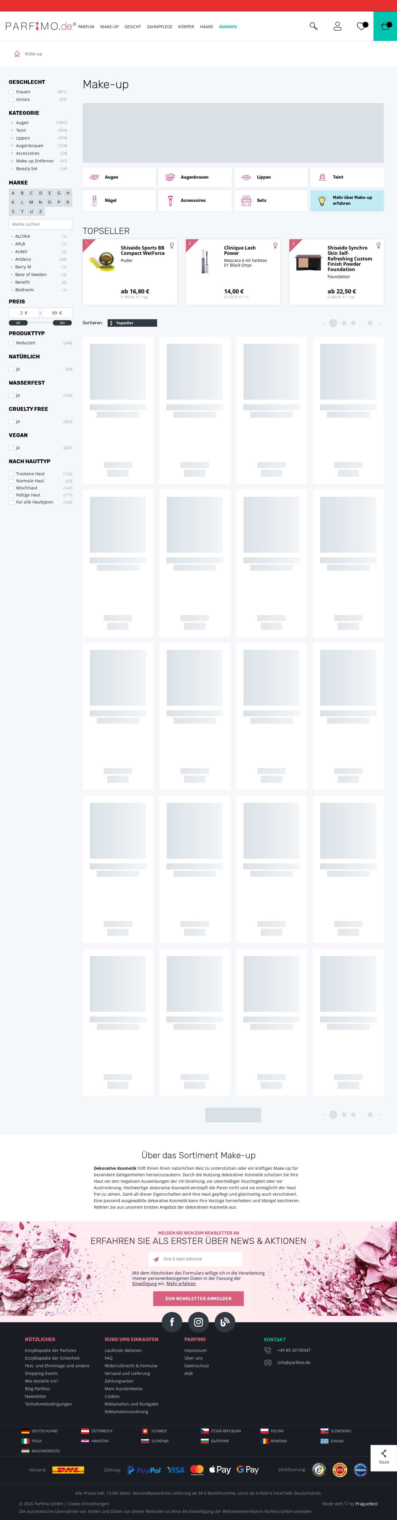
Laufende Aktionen (123, 1350)
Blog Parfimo (37, 1388)
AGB (188, 1373)
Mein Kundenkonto (123, 1388)
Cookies (112, 1396)
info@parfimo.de (294, 1362)
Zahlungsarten (119, 1381)
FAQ (109, 1358)
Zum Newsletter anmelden (198, 1298)
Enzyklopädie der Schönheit (52, 1358)
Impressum (195, 1350)
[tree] (37, 145)
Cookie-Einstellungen (88, 1503)
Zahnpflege (159, 26)
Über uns (193, 1358)
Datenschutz (196, 1365)
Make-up (109, 26)
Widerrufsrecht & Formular (131, 1365)
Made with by (350, 1503)
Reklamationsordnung (126, 1411)
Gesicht (132, 26)
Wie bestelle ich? (41, 1381)
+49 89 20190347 (294, 1350)
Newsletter (35, 1396)
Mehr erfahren (181, 1283)
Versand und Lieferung (127, 1373)
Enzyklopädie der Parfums (50, 1350)
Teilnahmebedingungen (48, 1404)
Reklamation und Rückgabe (132, 1404)
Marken (228, 26)
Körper (186, 26)
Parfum (86, 26)
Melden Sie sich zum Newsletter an (198, 1238)
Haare (206, 26)
